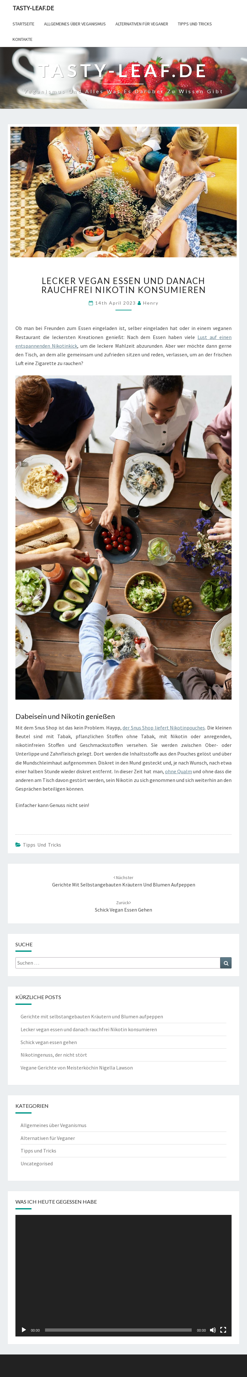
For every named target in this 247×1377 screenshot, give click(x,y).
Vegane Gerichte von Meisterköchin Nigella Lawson (77, 1067)
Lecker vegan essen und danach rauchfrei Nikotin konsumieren (89, 1029)
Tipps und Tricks (195, 24)
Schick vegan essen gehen (49, 1042)
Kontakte (22, 39)
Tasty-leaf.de (33, 8)
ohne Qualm (178, 771)
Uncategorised (37, 1163)
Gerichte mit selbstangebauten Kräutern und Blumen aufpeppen (92, 1016)
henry (151, 303)
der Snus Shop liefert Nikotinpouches (164, 727)
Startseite (23, 24)
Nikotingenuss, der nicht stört (54, 1054)
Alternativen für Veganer (141, 24)
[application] (123, 1275)
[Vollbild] (223, 1330)
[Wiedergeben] (24, 1330)
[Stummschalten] (213, 1330)
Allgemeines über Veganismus (75, 24)
